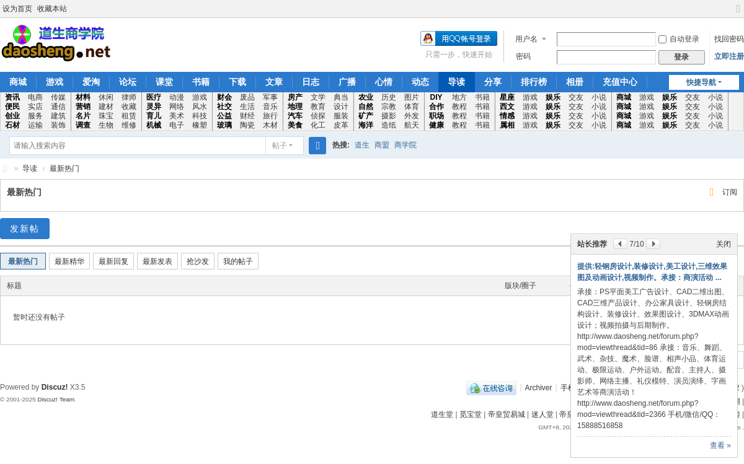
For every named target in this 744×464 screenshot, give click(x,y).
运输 (35, 125)
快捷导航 (701, 82)
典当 (341, 97)
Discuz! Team (55, 399)
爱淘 (91, 82)
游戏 (54, 82)
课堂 (164, 82)
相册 (574, 82)
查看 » (720, 445)
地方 (459, 97)
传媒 (58, 97)
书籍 (201, 82)
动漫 (176, 97)
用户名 (526, 39)
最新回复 (113, 261)
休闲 (106, 97)
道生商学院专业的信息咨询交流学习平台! (5, 169)
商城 (18, 82)
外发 (411, 116)
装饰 (58, 125)
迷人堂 (542, 414)
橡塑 (199, 125)
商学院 (405, 145)
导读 (456, 82)
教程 (459, 106)
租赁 (129, 116)
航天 (411, 125)
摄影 (388, 116)
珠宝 (106, 116)
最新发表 (157, 261)
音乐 (270, 106)
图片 (411, 97)
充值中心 (620, 82)
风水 (199, 106)
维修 (129, 125)
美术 (176, 116)
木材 (270, 125)
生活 (247, 106)
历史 (388, 97)
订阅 (729, 192)
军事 (270, 97)
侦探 (318, 116)
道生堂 (442, 414)
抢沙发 (198, 261)
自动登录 (678, 39)
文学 (318, 97)
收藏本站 (52, 8)
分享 (493, 82)
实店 (35, 106)
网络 (176, 106)
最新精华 (69, 261)
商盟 (381, 145)
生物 (106, 125)
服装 (341, 116)
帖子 (279, 145)
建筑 (58, 116)
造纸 (388, 125)
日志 (310, 82)
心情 (383, 82)
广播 (347, 82)
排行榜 (534, 82)
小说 (598, 97)
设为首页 (17, 8)
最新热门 (64, 168)
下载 (237, 82)
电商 (35, 97)
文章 (274, 82)
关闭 (723, 244)
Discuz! (55, 387)
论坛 (127, 82)
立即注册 (729, 56)
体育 (411, 106)
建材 (106, 106)
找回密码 (729, 39)
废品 (247, 97)
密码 (523, 56)
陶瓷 (247, 125)
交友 (576, 97)
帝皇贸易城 (506, 414)
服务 (35, 116)
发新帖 (25, 229)
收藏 (129, 106)
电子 (176, 125)
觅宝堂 (470, 414)
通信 (58, 106)
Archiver (538, 387)
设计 (341, 106)
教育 (318, 106)
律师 (129, 97)
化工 (318, 125)
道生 (362, 145)
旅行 (270, 116)
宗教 (388, 106)
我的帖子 (238, 261)
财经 (247, 116)
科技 (199, 116)
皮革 (341, 125)
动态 (420, 82)
